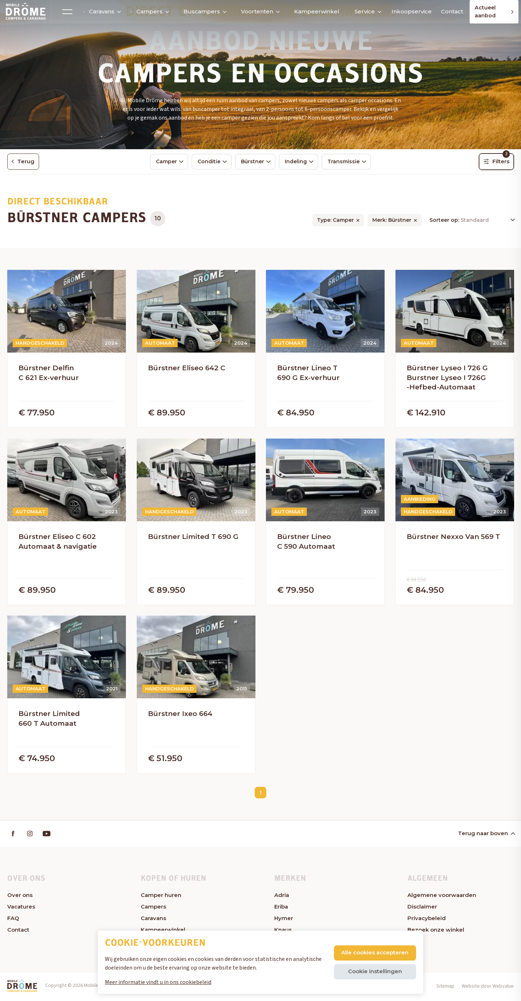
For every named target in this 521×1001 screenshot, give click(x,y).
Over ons (20, 897)
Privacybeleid (426, 920)
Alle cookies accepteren (374, 952)
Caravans (100, 11)
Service (364, 11)
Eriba (281, 909)
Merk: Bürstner (391, 221)
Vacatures (21, 909)
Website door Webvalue (488, 988)
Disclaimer (422, 909)
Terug (24, 161)
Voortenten (254, 11)
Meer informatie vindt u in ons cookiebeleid (158, 982)
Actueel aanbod (494, 11)
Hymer (283, 920)
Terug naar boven (486, 835)
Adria (281, 897)
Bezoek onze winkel (435, 932)
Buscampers (201, 11)
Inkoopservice (408, 11)
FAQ (13, 920)
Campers (147, 11)
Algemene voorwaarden (441, 897)
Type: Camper (335, 221)
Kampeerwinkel (313, 11)
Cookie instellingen (374, 971)
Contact (448, 11)
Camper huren (161, 897)
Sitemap (445, 988)
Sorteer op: (445, 221)
